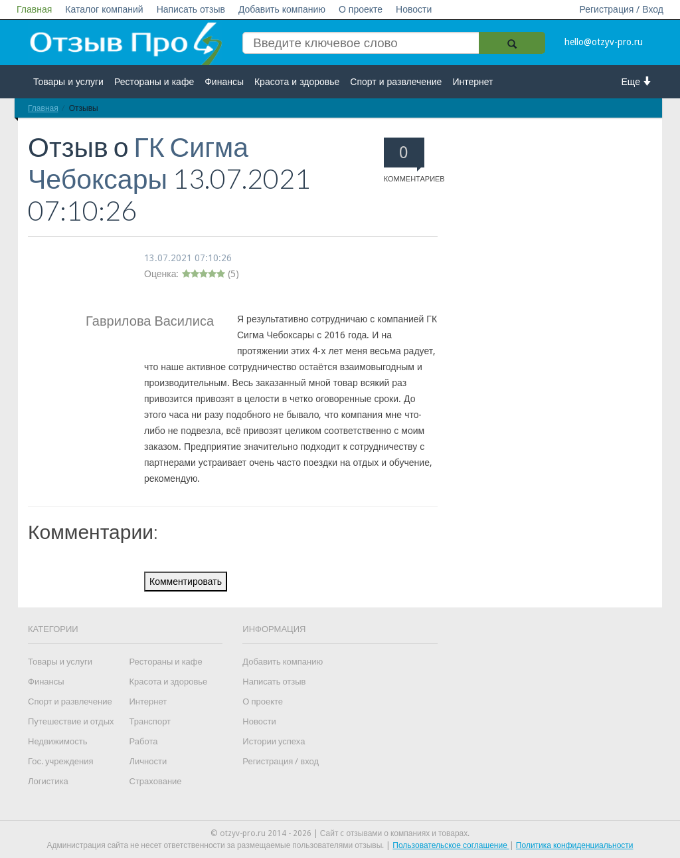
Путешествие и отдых (71, 721)
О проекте (360, 9)
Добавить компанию (281, 9)
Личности (148, 761)
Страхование (155, 781)
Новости (414, 9)
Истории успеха (273, 741)
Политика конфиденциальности (575, 845)
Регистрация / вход (280, 761)
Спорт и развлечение (396, 81)
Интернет (472, 81)
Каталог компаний (104, 9)
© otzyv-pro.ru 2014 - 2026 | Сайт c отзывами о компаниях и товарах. (340, 833)
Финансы (224, 81)
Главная (34, 9)
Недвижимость (57, 741)
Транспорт (150, 721)
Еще (637, 81)
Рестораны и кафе (154, 81)
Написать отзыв (191, 9)
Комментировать (185, 581)
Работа (143, 741)
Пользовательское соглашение (450, 845)
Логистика (48, 781)
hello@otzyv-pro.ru (603, 42)
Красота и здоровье (296, 81)
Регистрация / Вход (621, 9)
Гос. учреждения (60, 761)
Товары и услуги (68, 81)
